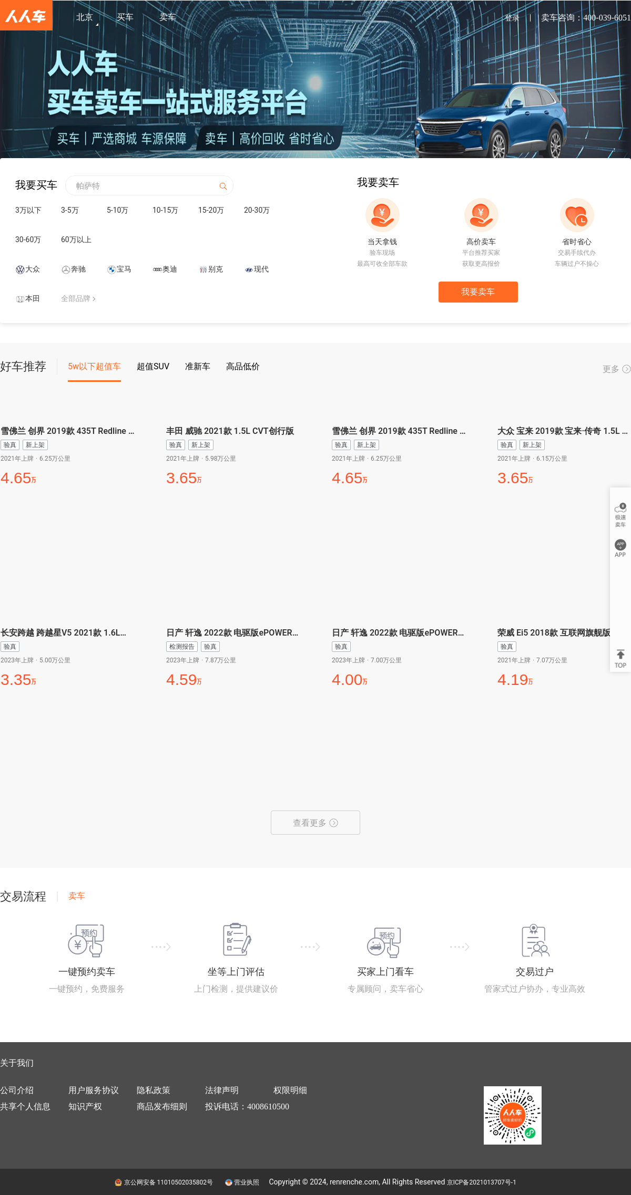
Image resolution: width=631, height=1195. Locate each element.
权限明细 (290, 1090)
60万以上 (76, 239)
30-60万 (28, 239)
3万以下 (28, 210)
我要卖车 (478, 291)
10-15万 (165, 210)
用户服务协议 (93, 1090)
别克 (215, 269)
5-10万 (117, 210)
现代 (261, 269)
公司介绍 (17, 1090)
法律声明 (222, 1090)
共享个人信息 (25, 1106)
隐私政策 (153, 1090)
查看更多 (315, 823)
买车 (125, 17)
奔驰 (78, 269)
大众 (32, 269)
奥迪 (169, 269)
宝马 (124, 269)
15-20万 (211, 210)
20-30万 (257, 210)
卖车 (167, 17)
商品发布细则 (162, 1106)
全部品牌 (75, 298)
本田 (32, 298)
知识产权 (85, 1106)
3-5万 (70, 210)
